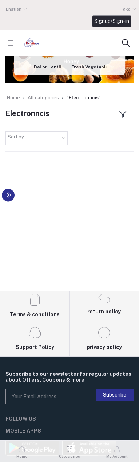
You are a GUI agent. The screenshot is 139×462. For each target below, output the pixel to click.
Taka (126, 9)
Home (13, 97)
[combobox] (36, 138)
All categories (43, 97)
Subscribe (114, 395)
